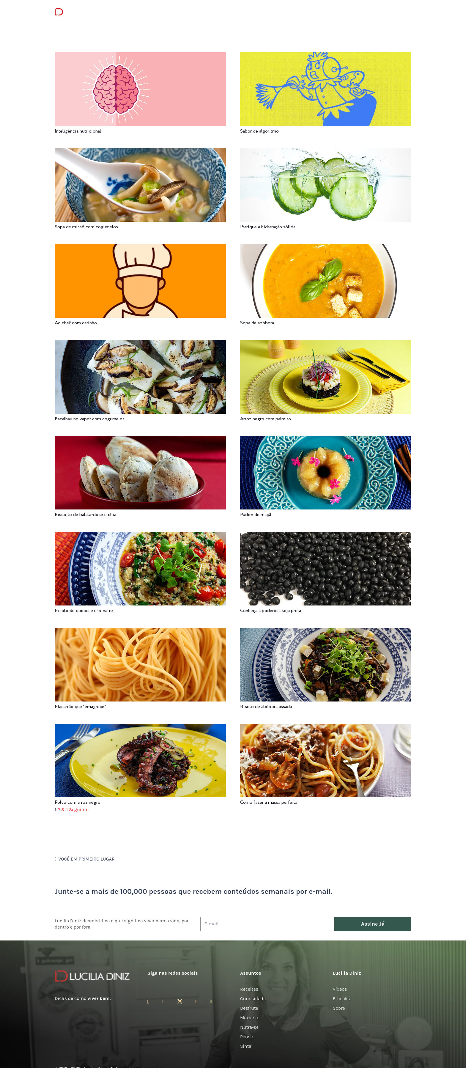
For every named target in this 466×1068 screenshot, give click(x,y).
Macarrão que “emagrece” (80, 706)
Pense (246, 1036)
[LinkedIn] (211, 1001)
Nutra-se (249, 1027)
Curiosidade (253, 998)
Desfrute (249, 1008)
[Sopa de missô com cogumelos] (140, 152)
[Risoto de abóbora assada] (325, 632)
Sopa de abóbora (257, 323)
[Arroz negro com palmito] (325, 344)
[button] (408, 12)
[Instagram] (148, 1002)
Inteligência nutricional (78, 131)
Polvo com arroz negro (77, 802)
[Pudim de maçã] (325, 440)
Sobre (339, 1008)
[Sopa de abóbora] (325, 248)
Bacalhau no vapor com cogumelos (90, 419)
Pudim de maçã (255, 514)
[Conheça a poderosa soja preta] (325, 536)
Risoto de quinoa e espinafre (84, 610)
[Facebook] (163, 1001)
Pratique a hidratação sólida (267, 227)
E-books (341, 998)
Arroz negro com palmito (265, 419)
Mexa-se (249, 1017)
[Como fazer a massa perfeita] (325, 728)
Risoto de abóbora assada (266, 706)
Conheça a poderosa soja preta (270, 610)
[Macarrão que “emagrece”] (140, 632)
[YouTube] (196, 1001)
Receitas (249, 989)
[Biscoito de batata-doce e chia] (140, 440)
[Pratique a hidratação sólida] (325, 152)
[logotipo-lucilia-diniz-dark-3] (79, 12)
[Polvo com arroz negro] (140, 728)
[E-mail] (266, 924)
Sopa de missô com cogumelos (86, 227)
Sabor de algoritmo (259, 131)
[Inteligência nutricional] (140, 56)
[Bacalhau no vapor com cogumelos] (140, 344)
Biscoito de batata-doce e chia (85, 514)
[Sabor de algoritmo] (325, 56)
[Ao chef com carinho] (140, 248)
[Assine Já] (372, 924)
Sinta (245, 1046)
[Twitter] (179, 1001)
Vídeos (340, 989)
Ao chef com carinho (76, 323)
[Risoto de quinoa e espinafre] (140, 536)
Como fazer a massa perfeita (268, 802)
